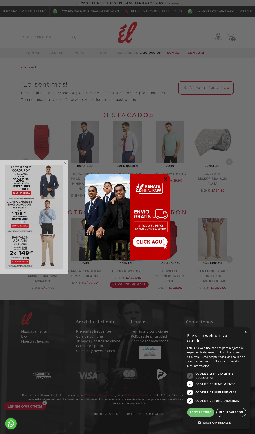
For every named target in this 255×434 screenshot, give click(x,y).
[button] (216, 422)
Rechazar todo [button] (231, 412)
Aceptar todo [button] (200, 412)
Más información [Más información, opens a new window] (198, 366)
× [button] (245, 332)
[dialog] (216, 378)
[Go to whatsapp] (11, 423)
